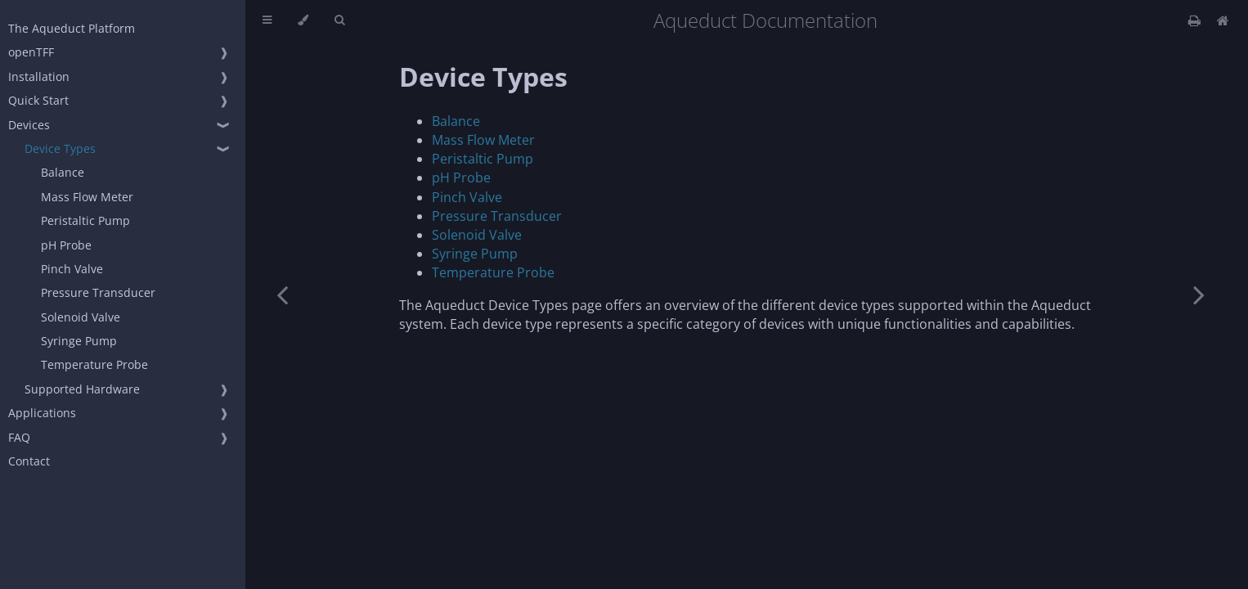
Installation (39, 76)
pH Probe (66, 245)
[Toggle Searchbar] (339, 20)
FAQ (19, 437)
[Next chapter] (1199, 294)
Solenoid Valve (80, 317)
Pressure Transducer (98, 292)
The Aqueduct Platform (71, 28)
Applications (42, 412)
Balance (62, 172)
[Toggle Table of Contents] (267, 20)
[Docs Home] (1223, 20)
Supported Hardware (82, 389)
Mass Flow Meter (87, 197)
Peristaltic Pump (85, 220)
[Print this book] (1196, 20)
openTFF (31, 52)
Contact (29, 461)
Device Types (60, 148)
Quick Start (38, 100)
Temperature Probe (94, 364)
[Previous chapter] (282, 294)
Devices (29, 125)
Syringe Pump (79, 340)
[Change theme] (303, 20)
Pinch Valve (72, 269)
